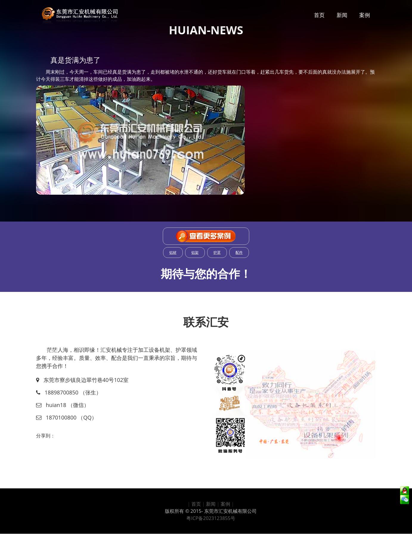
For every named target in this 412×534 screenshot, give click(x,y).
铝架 (195, 252)
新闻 (342, 14)
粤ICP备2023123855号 (210, 518)
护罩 (217, 252)
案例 (364, 14)
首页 (319, 14)
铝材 (172, 252)
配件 (239, 252)
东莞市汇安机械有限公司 (230, 511)
